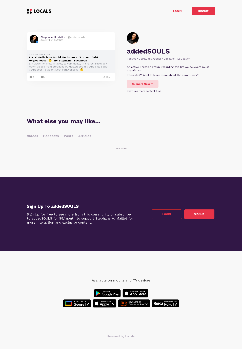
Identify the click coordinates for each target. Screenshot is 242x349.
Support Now (142, 84)
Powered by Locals (121, 337)
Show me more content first (144, 91)
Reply (107, 77)
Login (167, 11)
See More (121, 149)
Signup (200, 11)
